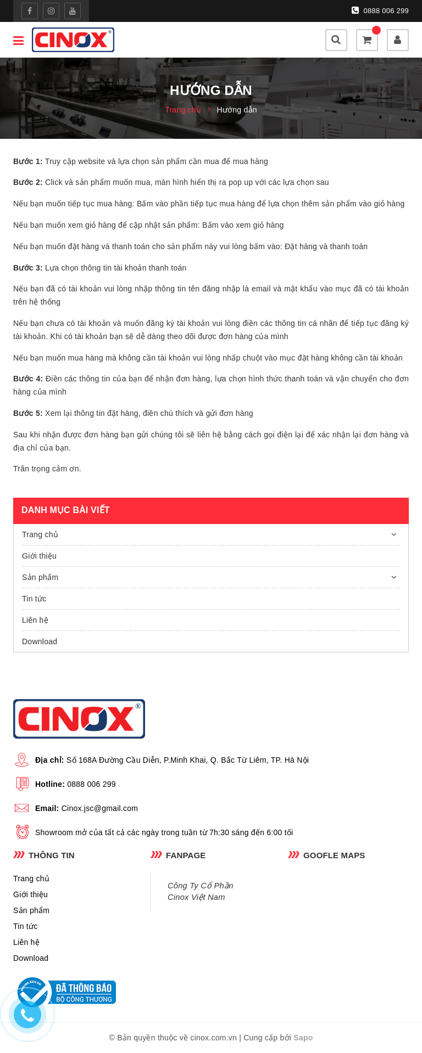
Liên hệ (35, 620)
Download (39, 641)
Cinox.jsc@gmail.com (100, 808)
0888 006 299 (380, 10)
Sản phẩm (40, 577)
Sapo (303, 1037)
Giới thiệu (39, 555)
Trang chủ (40, 534)
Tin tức (34, 598)
